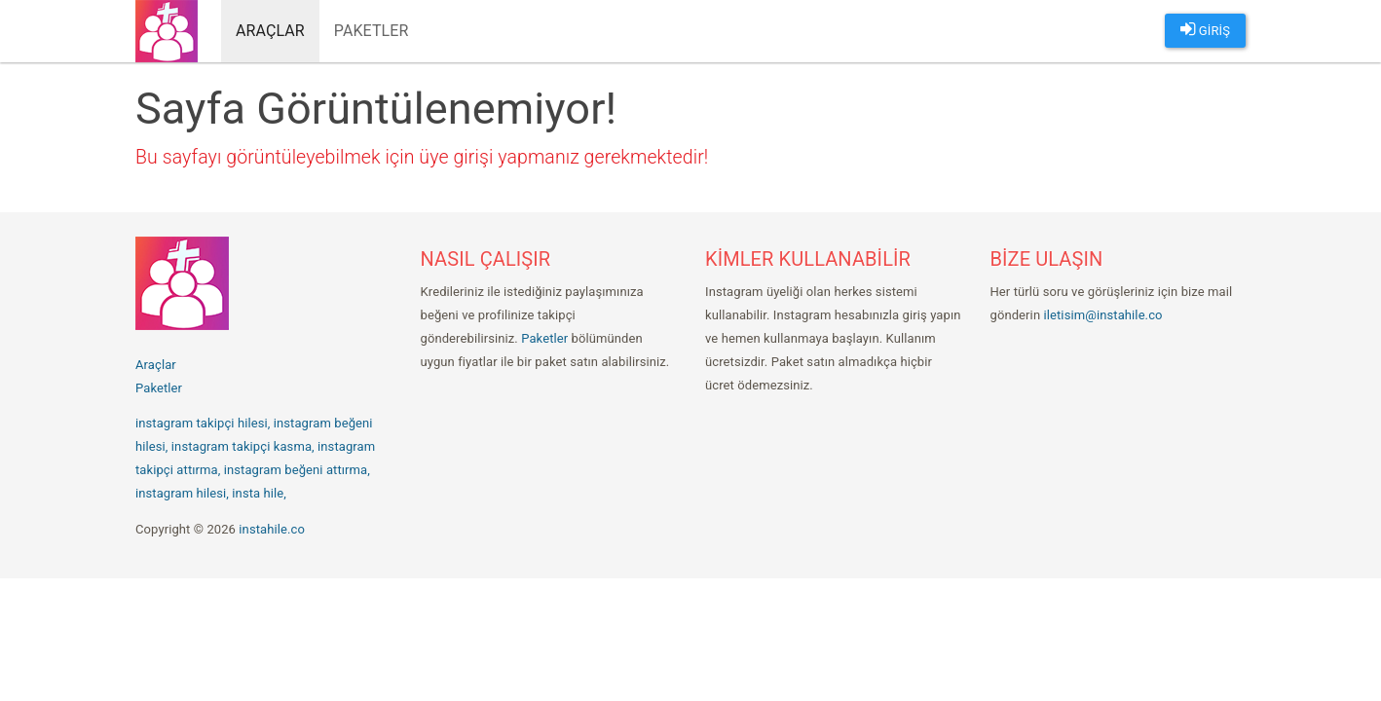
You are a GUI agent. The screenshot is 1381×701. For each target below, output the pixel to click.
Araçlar (270, 30)
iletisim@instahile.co (1103, 315)
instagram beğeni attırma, (297, 469)
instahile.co (272, 529)
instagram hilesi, (182, 493)
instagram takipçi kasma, (243, 446)
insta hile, (259, 493)
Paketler (371, 30)
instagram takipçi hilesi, (202, 423)
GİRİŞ (1205, 28)
